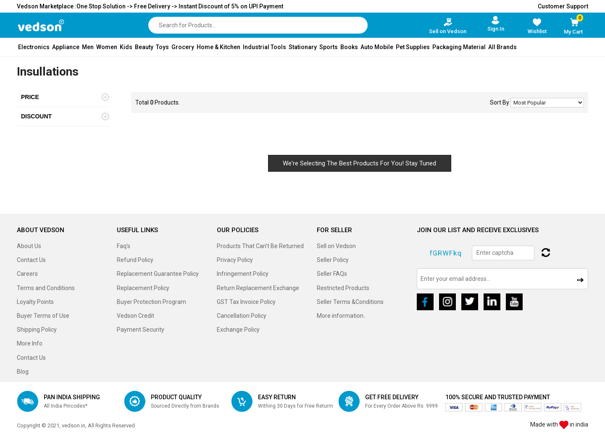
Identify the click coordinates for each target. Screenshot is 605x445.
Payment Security (140, 329)
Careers (27, 273)
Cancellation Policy (241, 315)
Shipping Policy (37, 329)
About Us (29, 246)
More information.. (341, 315)
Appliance (65, 47)
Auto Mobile (376, 47)
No (547, 102)
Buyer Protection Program (151, 301)
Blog (23, 371)
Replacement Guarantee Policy (158, 273)
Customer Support (563, 6)
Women (106, 47)
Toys (162, 47)
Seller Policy (333, 260)
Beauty (144, 47)
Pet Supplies (413, 47)
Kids (126, 47)
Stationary (303, 47)
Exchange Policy (238, 329)
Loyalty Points (35, 301)
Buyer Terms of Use (43, 315)
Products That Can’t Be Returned (260, 246)
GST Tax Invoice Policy (246, 301)
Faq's (123, 246)
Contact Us (31, 260)
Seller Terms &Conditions (350, 301)
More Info (29, 343)
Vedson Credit (135, 315)
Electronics (34, 47)
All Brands (502, 47)
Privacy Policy (235, 260)
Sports (328, 47)
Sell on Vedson (336, 246)
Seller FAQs (332, 273)
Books (349, 47)
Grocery (182, 47)
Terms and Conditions (46, 288)
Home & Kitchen (218, 47)
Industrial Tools (264, 47)
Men (88, 47)
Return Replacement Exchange (258, 288)
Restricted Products (343, 288)
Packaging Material (459, 47)
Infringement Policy (242, 273)
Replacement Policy (143, 288)
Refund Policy (135, 260)
